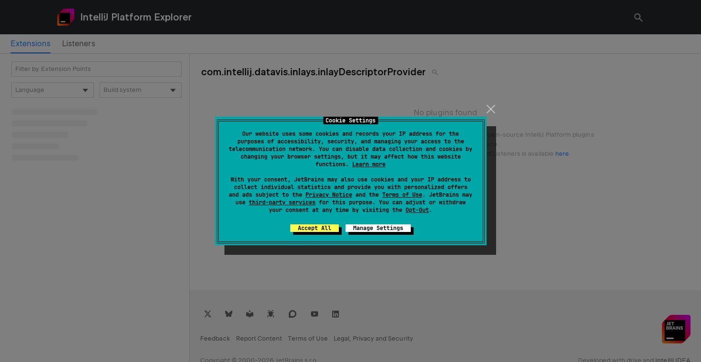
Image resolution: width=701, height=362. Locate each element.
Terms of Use (402, 195)
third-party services (282, 202)
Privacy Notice (328, 195)
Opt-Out (417, 210)
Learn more (369, 164)
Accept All (314, 228)
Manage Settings (378, 228)
